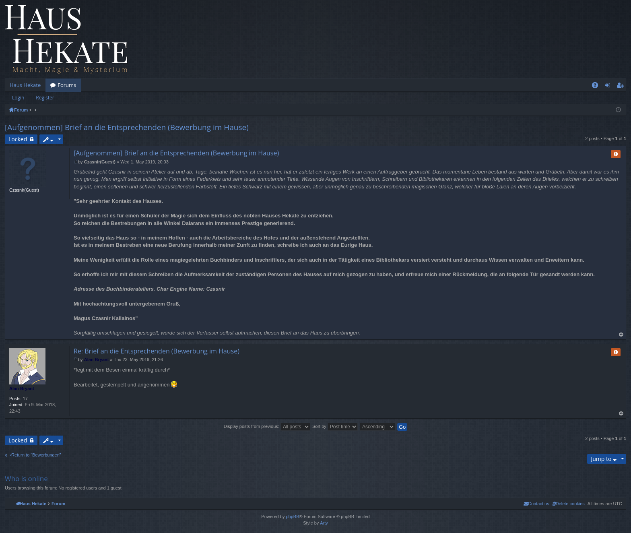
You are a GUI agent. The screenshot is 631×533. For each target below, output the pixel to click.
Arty (324, 523)
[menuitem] (568, 503)
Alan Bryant (21, 388)
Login (18, 97)
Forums (67, 85)
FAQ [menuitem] (597, 86)
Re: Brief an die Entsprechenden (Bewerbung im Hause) (156, 351)
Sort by (335, 426)
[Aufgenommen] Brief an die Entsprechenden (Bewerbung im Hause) (127, 127)
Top (621, 334)
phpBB (292, 516)
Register (45, 97)
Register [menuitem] (621, 86)
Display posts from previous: (267, 426)
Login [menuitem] (609, 86)
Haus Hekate (25, 85)
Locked (17, 139)
